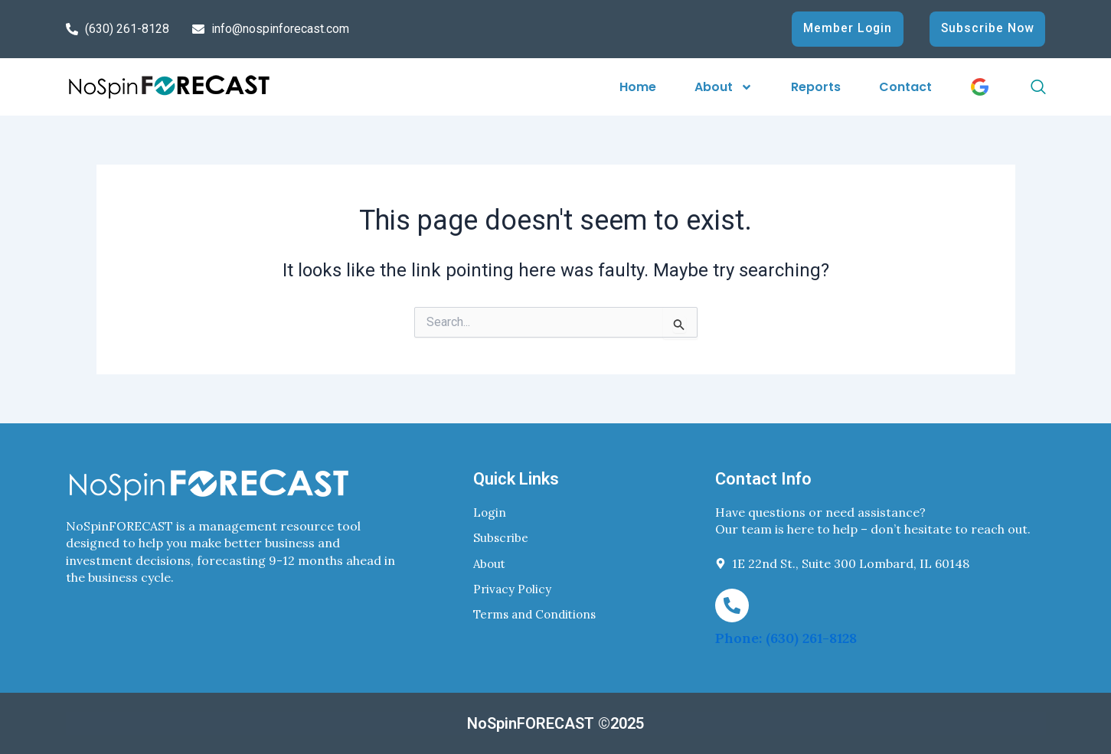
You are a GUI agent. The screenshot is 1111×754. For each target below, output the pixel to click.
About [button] (723, 86)
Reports (816, 87)
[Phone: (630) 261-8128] (732, 605)
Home (637, 87)
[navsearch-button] (1021, 87)
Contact (905, 87)
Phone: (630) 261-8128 (786, 638)
